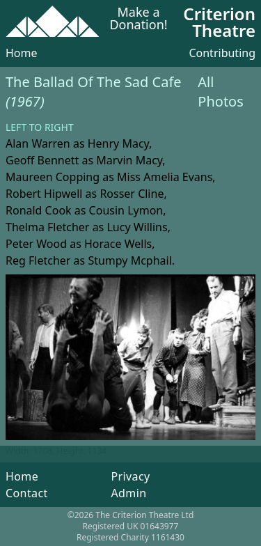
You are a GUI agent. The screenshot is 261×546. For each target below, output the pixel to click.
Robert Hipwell (44, 193)
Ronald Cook (39, 210)
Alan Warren (38, 143)
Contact (27, 493)
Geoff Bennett (42, 160)
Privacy (130, 476)
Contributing (222, 53)
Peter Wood (36, 243)
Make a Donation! (138, 19)
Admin (128, 493)
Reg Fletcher (38, 260)
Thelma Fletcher (47, 227)
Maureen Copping (53, 177)
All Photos (220, 91)
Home (22, 53)
